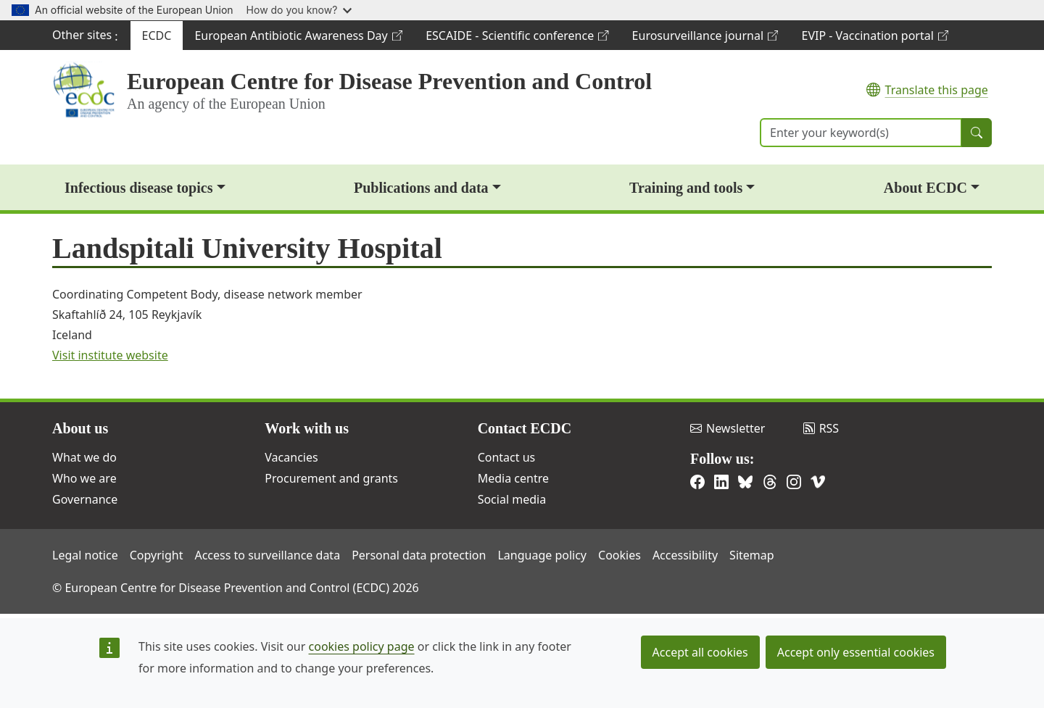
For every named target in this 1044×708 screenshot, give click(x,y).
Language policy (542, 555)
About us (80, 428)
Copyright (156, 555)
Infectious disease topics (138, 188)
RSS (821, 428)
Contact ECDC (524, 428)
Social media (512, 499)
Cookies (619, 555)
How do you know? (299, 10)
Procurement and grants (331, 478)
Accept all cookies (700, 652)
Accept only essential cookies (856, 652)
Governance (84, 499)
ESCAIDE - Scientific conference (516, 39)
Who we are (84, 478)
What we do (84, 457)
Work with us (307, 428)
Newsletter (727, 428)
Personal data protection (419, 555)
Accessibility (685, 555)
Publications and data (421, 188)
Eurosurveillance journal (705, 39)
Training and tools (685, 188)
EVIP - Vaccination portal (874, 39)
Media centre (513, 478)
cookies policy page (362, 646)
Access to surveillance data (267, 555)
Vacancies (291, 457)
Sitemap (751, 555)
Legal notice (85, 555)
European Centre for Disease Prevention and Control (389, 81)
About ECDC (925, 188)
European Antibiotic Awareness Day (298, 39)
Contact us (507, 457)
